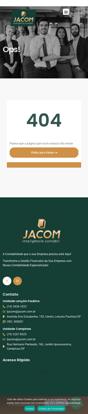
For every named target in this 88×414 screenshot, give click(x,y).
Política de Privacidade (51, 408)
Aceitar (30, 408)
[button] (66, 12)
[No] (82, 404)
